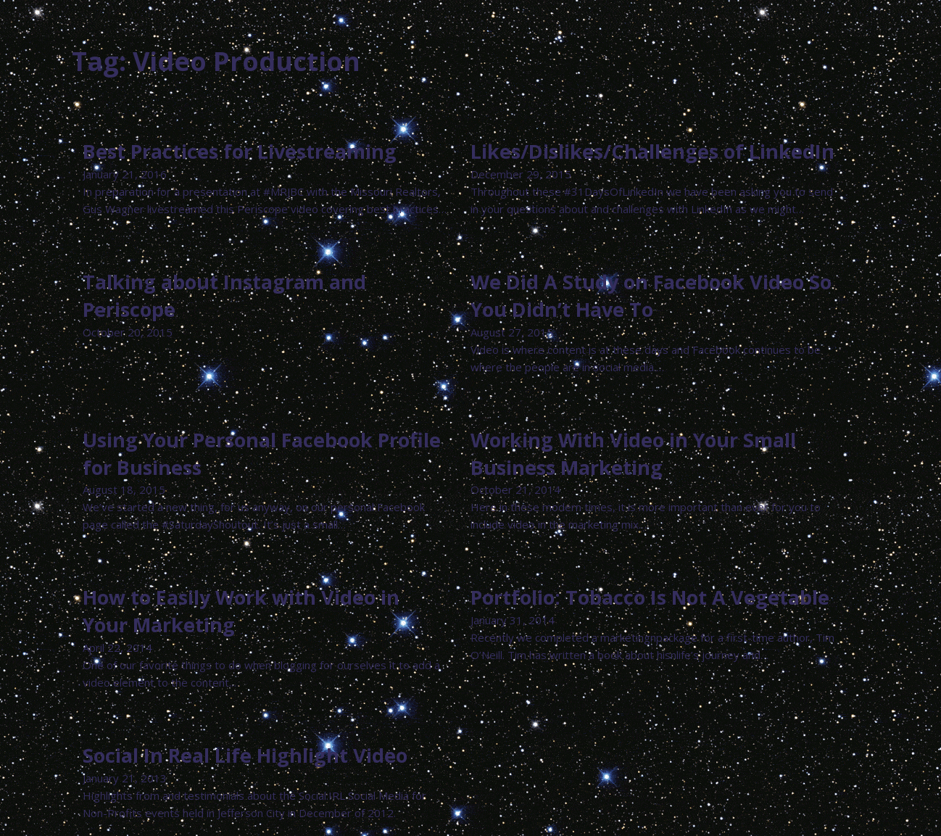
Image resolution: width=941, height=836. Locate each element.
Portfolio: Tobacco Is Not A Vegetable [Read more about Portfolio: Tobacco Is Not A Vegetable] (649, 597)
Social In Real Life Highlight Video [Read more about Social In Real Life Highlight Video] (245, 755)
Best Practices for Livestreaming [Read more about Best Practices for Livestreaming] (240, 151)
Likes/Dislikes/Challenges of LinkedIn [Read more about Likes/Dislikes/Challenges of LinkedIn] (652, 151)
